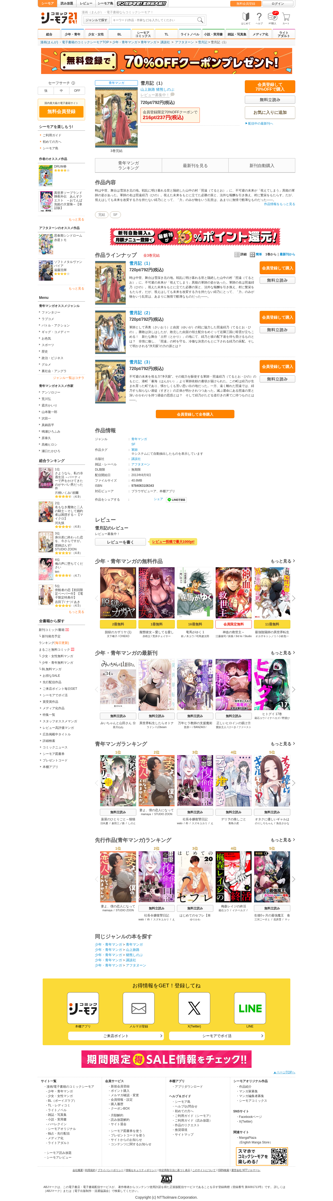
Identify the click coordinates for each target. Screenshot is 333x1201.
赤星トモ (60, 240)
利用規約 (90, 1170)
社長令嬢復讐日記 (195, 819)
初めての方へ (52, 142)
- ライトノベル (56, 1110)
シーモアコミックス (143, 34)
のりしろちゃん (264, 823)
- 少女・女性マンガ (59, 1096)
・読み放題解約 (119, 1120)
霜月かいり (49, 405)
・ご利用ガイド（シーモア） (192, 1116)
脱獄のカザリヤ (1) (118, 632)
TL (167, 34)
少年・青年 (72, 34)
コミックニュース (55, 747)
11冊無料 (272, 624)
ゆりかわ (195, 919)
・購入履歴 (115, 1104)
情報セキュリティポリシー (141, 1170)
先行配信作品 (52, 682)
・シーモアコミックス (251, 1101)
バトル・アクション (56, 325)
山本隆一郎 (49, 412)
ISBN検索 (223, 1170)
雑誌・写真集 (237, 34)
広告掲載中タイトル (57, 734)
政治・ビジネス (52, 358)
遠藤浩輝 (60, 270)
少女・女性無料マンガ (57, 656)
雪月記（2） (140, 313)
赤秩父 (146, 636)
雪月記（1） (140, 263)
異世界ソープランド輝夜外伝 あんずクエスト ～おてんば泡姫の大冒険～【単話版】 (68, 200)
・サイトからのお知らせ (125, 1140)
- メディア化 (54, 1138)
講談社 (165, 42)
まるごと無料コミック (57, 649)
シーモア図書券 (54, 754)
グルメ (46, 364)
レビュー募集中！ (155, 95)
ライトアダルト (284, 34)
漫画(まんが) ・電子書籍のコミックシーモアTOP (74, 42)
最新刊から (287, 254)
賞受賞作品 (50, 702)
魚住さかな (282, 823)
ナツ (69, 602)
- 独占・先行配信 (58, 1133)
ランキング (54, 643)
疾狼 (230, 636)
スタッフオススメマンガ (60, 721)
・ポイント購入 (119, 1091)
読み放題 (67, 3)
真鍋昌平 (48, 425)
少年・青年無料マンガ (57, 662)
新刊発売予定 (51, 636)
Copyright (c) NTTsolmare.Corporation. (166, 1197)
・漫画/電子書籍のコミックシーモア (68, 1086)
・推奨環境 (179, 1130)
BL (119, 34)
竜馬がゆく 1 (195, 632)
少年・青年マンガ (124, 42)
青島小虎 (233, 823)
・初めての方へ (183, 1111)
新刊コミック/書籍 (54, 629)
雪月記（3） (140, 362)
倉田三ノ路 (118, 823)
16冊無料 (195, 624)
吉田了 (59, 602)
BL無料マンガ (51, 669)
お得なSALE (51, 676)
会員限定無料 (233, 624)
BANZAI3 (199, 727)
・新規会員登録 (119, 1086)
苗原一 (188, 727)
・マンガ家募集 (247, 1091)
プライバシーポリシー (111, 1170)
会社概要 (78, 1170)
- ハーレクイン (56, 1124)
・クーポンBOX (119, 1108)
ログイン (278, 3)
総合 (49, 34)
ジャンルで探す (96, 20)
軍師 (134, 450)
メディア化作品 (54, 708)
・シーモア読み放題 (57, 1153)
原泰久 (46, 438)
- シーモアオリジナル (61, 1129)
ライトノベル (190, 34)
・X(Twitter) (244, 1121)
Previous (98, 598)
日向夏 (104, 823)
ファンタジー (51, 312)
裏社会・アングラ (54, 371)
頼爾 (75, 493)
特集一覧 (49, 715)
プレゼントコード (55, 760)
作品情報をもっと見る (279, 204)
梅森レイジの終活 (233, 906)
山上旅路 (147, 89)
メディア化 (260, 34)
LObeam (161, 727)
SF (115, 215)
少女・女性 (96, 34)
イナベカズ (273, 718)
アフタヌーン (184, 42)
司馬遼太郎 (202, 636)
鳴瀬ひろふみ (51, 431)
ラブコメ (48, 319)
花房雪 (277, 919)
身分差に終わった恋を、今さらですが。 (69, 539)
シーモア (47, 3)
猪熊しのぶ (165, 89)
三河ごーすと (262, 919)
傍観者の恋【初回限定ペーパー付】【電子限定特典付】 (69, 593)
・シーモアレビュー (57, 1157)
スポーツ (48, 345)
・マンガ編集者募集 (250, 1096)
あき (77, 602)
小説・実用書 (213, 34)
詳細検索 (49, 741)
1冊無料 (157, 624)
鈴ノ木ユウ (187, 636)
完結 (101, 215)
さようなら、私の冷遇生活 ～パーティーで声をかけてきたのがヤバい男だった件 (69, 480)
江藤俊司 (221, 636)
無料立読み (118, 716)
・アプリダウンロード (187, 1086)
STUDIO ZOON (65, 549)
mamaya (146, 814)
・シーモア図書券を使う (125, 1131)
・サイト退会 (117, 1124)
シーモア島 (105, 3)
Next (292, 598)
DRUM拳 (60, 166)
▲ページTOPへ (284, 1072)
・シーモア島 (181, 1102)
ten (57, 572)
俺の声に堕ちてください (69, 565)
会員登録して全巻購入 (195, 414)
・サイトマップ (183, 1134)
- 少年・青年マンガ (59, 1091)
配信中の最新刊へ (260, 123)
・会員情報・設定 (120, 1099)
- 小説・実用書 (56, 1119)
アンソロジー (51, 392)
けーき (232, 727)
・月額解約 (115, 1115)
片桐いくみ (63, 493)
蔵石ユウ (259, 718)
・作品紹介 (244, 1086)
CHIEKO (124, 636)
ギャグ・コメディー (56, 332)
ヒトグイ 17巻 (272, 714)
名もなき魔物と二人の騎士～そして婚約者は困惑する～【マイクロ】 (69, 512)
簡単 (256, 254)
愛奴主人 (221, 727)
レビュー (86, 3)
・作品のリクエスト (186, 1125)
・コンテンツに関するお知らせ (129, 1144)
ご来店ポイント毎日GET (60, 689)
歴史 (45, 351)
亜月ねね (118, 727)
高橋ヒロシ (49, 444)
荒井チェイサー (161, 636)
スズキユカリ (199, 823)
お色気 (46, 338)
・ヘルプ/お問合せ (184, 1106)
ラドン (151, 727)
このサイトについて (204, 1170)
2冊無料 (118, 624)
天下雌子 (112, 636)
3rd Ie (238, 636)
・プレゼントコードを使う (126, 1135)
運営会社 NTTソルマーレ (245, 1170)
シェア (158, 499)
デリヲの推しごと (233, 819)
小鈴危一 (283, 636)
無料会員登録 (245, 3)
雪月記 (202, 42)
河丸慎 (59, 523)
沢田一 (46, 418)
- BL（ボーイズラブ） (61, 1101)
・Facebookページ (249, 1117)
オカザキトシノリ (265, 636)
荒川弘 (46, 399)
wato (179, 823)
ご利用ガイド (52, 135)
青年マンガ (148, 42)
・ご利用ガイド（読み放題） (192, 1120)
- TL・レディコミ (58, 1105)
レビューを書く (120, 542)
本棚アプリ (50, 767)
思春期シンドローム (68, 235)
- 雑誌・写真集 (56, 1115)
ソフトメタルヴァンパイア (68, 264)
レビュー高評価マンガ (58, 728)
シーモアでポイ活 (55, 695)
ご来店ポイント (116, 1036)
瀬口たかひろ (51, 451)
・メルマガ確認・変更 (123, 1095)
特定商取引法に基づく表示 (174, 1170)
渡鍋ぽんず (63, 545)
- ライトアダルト (58, 1143)
